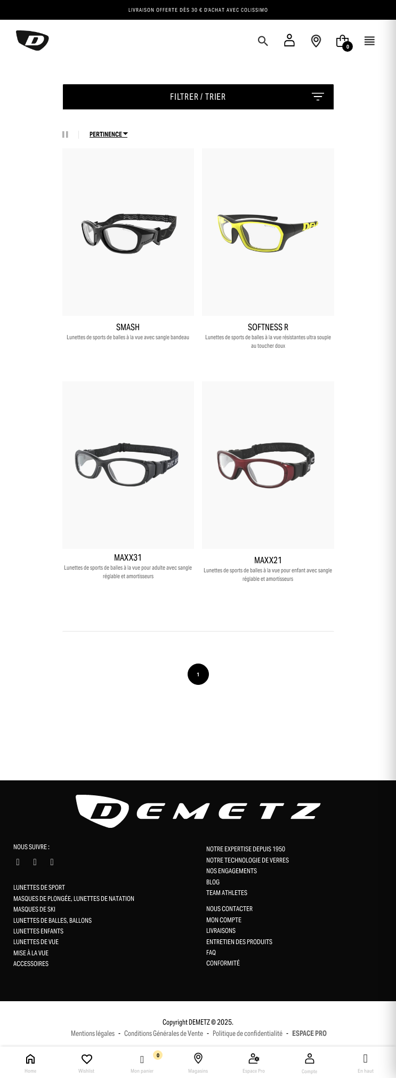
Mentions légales (93, 1033)
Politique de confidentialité (247, 1033)
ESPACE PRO (309, 1033)
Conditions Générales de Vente (163, 1033)
